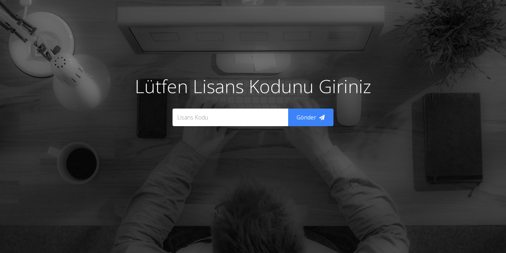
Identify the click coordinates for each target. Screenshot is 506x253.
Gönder (311, 117)
